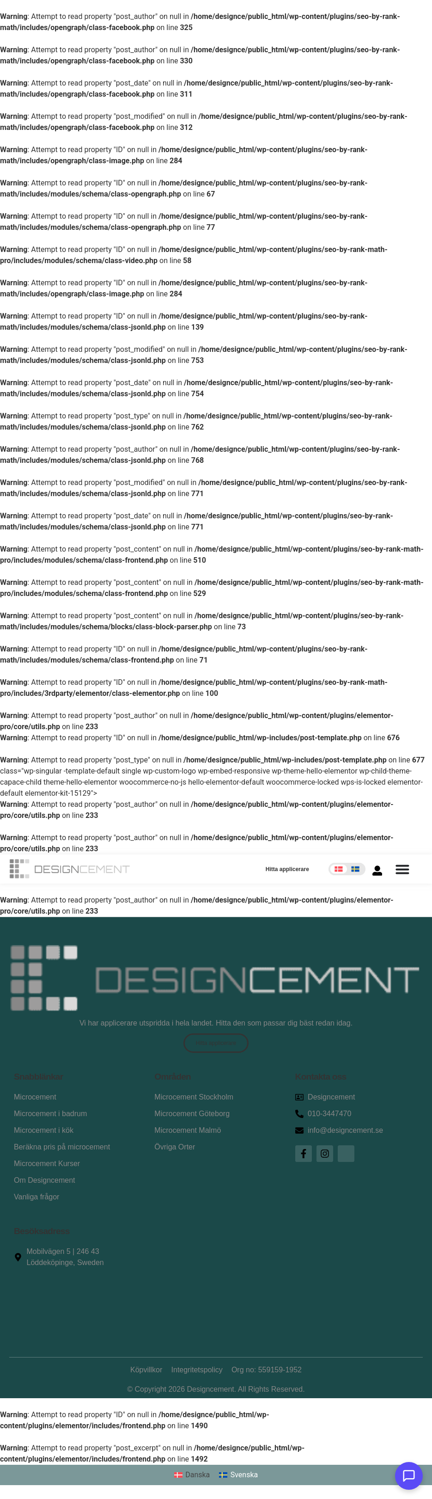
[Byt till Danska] (192, 1474)
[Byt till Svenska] (238, 1474)
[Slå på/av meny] (402, 869)
